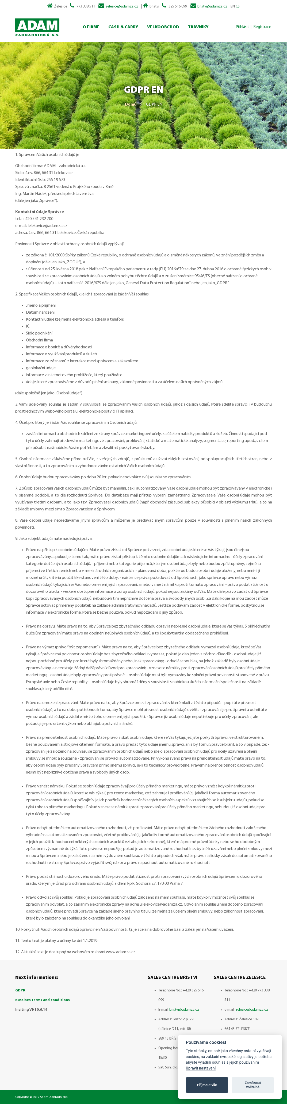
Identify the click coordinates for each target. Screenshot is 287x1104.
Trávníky (198, 27)
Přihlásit (242, 27)
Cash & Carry (123, 27)
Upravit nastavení (201, 1068)
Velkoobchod (163, 27)
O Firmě (91, 27)
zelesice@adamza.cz (121, 7)
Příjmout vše (207, 1085)
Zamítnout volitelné (253, 1085)
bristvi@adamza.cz (212, 7)
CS (238, 7)
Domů (130, 104)
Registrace (262, 27)
